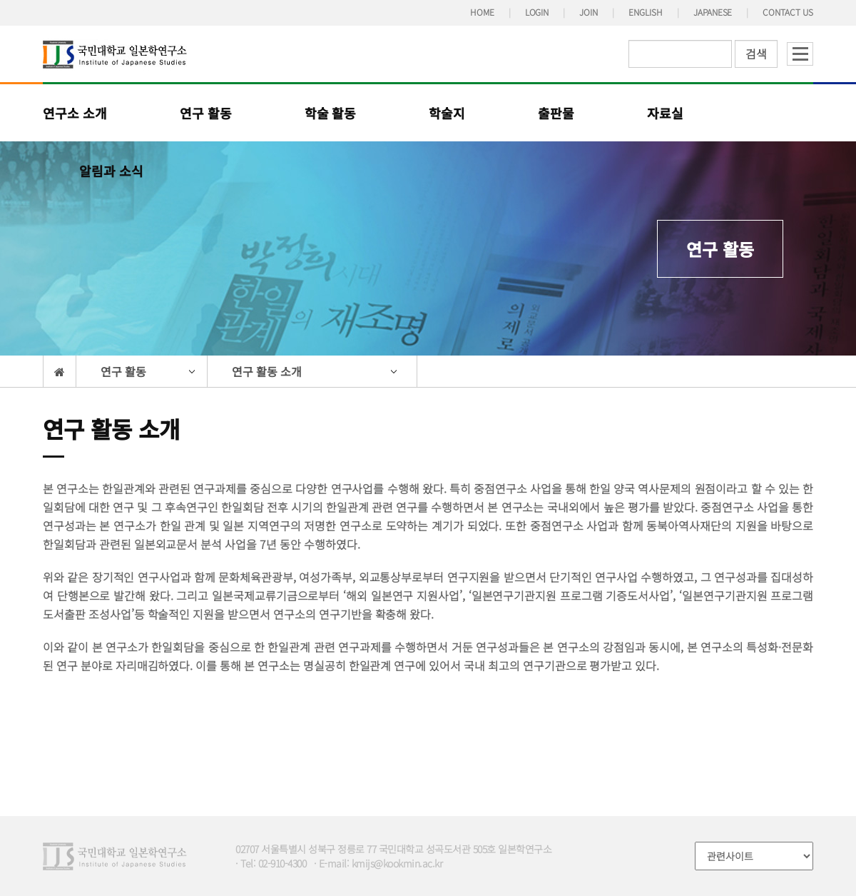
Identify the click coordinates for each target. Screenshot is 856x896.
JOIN (588, 12)
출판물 (556, 113)
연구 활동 (206, 113)
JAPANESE (713, 12)
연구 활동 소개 (267, 371)
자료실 (665, 113)
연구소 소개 (75, 113)
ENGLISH (645, 12)
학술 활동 (331, 113)
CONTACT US (788, 12)
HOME (482, 12)
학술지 (447, 113)
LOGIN (537, 12)
